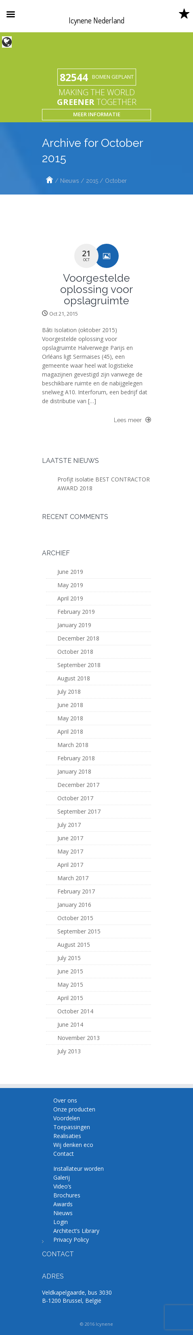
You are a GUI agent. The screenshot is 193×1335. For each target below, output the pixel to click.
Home (49, 180)
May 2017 (70, 851)
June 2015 (70, 971)
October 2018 (75, 651)
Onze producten (74, 1109)
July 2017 (69, 825)
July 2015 (69, 958)
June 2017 (70, 838)
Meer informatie (96, 114)
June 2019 (70, 571)
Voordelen (66, 1118)
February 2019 (76, 611)
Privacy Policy (71, 1239)
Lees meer (132, 419)
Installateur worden (78, 1168)
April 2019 (70, 598)
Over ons (65, 1100)
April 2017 (70, 864)
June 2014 (70, 1024)
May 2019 (70, 585)
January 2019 (74, 625)
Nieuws (69, 181)
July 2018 (69, 691)
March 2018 (72, 745)
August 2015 (73, 944)
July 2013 (69, 1051)
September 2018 (79, 665)
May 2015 (70, 984)
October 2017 (75, 798)
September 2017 (79, 811)
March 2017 (72, 878)
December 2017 (78, 785)
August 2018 (73, 678)
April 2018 (70, 731)
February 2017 (76, 891)
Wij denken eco (73, 1145)
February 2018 (76, 758)
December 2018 (78, 638)
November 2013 (78, 1038)
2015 (92, 181)
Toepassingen (71, 1127)
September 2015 (79, 931)
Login (60, 1222)
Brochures (66, 1195)
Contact (63, 1153)
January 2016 (74, 904)
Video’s (62, 1186)
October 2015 (75, 918)
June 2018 (70, 705)
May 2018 (70, 718)
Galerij (61, 1177)
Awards (63, 1204)
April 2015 (70, 998)
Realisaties (67, 1136)
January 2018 (74, 771)
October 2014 (75, 1011)
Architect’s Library (76, 1231)
